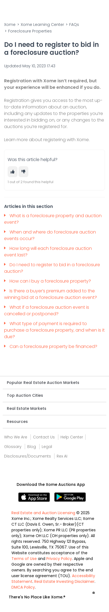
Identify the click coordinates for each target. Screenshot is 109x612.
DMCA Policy (23, 587)
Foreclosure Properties (30, 31)
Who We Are (15, 437)
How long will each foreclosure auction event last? (48, 251)
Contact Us (44, 437)
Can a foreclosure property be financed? (54, 346)
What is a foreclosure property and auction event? (53, 219)
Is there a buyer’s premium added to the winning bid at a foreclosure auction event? (50, 294)
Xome (10, 24)
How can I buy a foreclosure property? (51, 281)
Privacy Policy (59, 558)
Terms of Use (24, 558)
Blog (31, 446)
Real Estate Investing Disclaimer (64, 581)
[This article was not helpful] (23, 171)
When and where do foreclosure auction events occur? (50, 235)
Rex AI (62, 456)
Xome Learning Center (42, 24)
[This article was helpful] (12, 171)
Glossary (13, 446)
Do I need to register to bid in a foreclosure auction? (52, 268)
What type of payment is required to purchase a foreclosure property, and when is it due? (54, 330)
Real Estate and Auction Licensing (43, 513)
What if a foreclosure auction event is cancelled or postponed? (46, 310)
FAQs (74, 24)
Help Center (71, 437)
